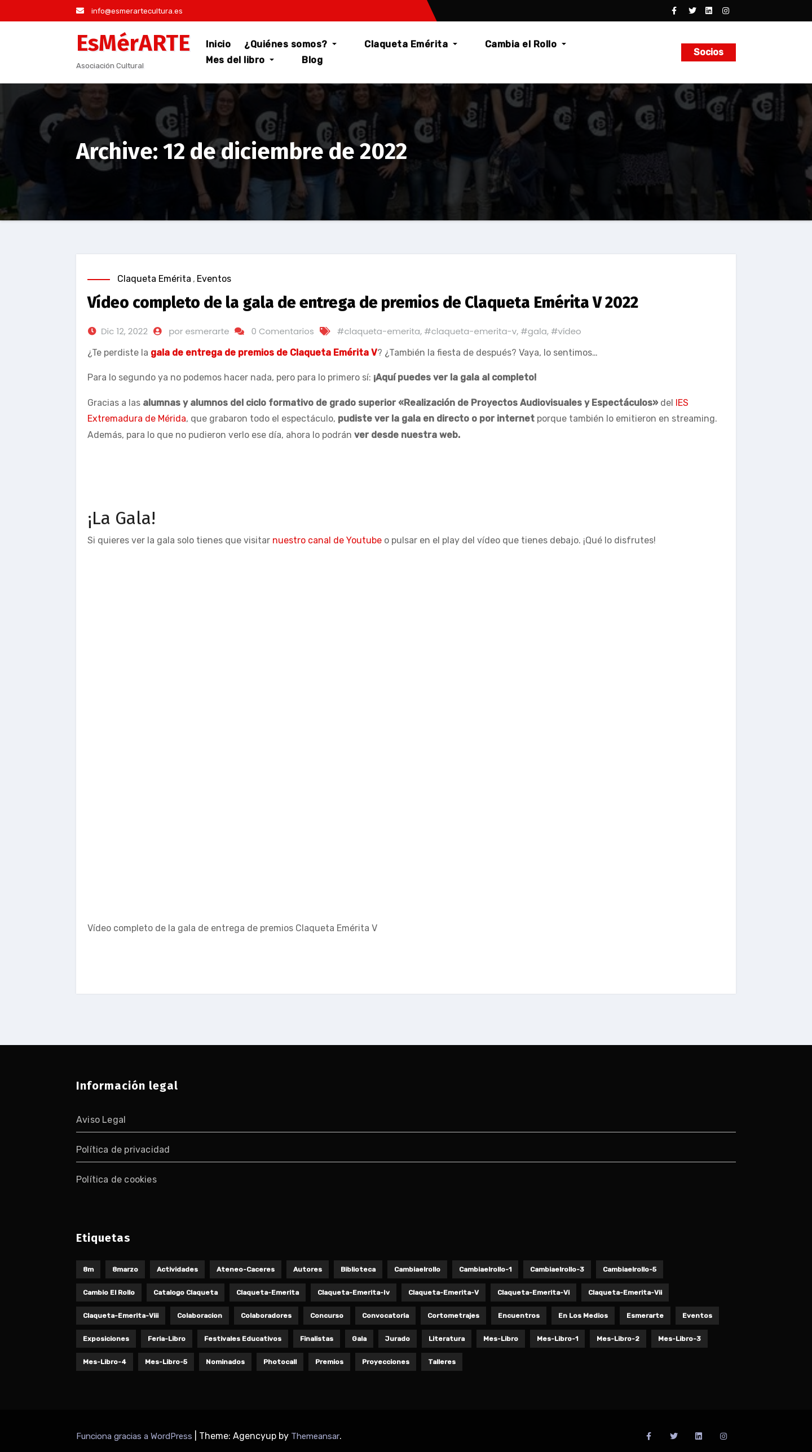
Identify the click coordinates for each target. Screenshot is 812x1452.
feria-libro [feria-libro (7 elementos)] (167, 1339)
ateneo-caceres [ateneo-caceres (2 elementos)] (246, 1269)
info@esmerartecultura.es (129, 11)
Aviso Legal (101, 1119)
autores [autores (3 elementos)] (307, 1269)
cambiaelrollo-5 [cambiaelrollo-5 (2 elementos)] (629, 1269)
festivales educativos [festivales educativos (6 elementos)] (242, 1339)
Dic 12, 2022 (124, 331)
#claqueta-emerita (378, 331)
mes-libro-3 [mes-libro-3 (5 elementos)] (679, 1339)
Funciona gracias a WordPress (135, 1436)
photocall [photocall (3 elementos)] (280, 1362)
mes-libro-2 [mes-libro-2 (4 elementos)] (618, 1339)
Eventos (214, 278)
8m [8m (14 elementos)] (88, 1269)
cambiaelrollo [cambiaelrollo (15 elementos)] (417, 1269)
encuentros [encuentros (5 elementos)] (519, 1316)
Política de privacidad (123, 1149)
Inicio (223, 52)
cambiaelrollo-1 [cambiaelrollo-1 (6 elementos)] (485, 1269)
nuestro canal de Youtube (327, 540)
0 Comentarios (282, 331)
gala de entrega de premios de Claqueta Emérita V (264, 352)
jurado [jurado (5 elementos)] (397, 1339)
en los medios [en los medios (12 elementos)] (583, 1316)
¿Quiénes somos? (296, 52)
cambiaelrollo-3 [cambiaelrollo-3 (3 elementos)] (557, 1269)
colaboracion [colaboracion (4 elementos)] (199, 1316)
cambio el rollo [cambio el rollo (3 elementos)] (109, 1292)
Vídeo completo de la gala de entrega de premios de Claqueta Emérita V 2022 (362, 302)
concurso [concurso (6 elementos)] (326, 1316)
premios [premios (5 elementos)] (329, 1362)
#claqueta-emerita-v (470, 331)
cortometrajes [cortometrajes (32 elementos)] (453, 1316)
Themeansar (315, 1436)
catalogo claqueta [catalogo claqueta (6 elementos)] (185, 1292)
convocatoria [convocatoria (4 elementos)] (385, 1316)
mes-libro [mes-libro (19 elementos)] (500, 1339)
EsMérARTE (133, 43)
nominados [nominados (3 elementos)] (225, 1362)
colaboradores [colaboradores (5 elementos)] (266, 1316)
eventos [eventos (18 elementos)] (697, 1316)
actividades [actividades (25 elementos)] (177, 1269)
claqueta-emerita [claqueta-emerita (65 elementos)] (267, 1292)
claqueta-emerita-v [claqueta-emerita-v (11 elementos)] (443, 1292)
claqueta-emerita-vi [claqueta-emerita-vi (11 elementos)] (533, 1292)
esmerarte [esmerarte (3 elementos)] (645, 1316)
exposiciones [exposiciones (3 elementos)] (106, 1339)
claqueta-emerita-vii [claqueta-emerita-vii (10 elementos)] (625, 1292)
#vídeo (566, 331)
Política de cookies (116, 1179)
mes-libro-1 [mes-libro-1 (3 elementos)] (557, 1339)
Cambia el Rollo (503, 52)
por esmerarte (199, 331)
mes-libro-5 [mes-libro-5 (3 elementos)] (166, 1362)
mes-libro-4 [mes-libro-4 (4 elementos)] (104, 1362)
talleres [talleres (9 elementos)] (442, 1362)
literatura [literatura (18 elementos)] (447, 1339)
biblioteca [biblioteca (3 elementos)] (358, 1269)
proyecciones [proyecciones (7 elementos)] (385, 1362)
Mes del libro (591, 52)
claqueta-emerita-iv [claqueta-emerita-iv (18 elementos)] (353, 1292)
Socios (708, 52)
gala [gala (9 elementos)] (359, 1339)
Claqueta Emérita (402, 52)
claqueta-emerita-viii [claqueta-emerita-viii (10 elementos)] (120, 1316)
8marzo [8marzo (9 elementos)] (125, 1269)
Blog (649, 52)
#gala (533, 331)
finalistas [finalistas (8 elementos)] (316, 1339)
